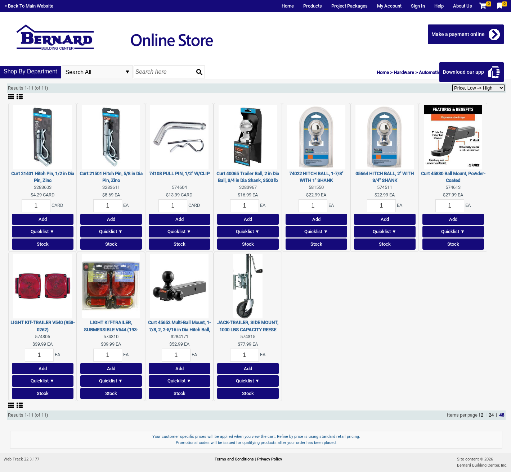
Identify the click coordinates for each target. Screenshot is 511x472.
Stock (43, 244)
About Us (462, 6)
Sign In (418, 6)
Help (439, 6)
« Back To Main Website (29, 6)
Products (312, 6)
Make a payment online (459, 34)
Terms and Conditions (235, 459)
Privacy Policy (269, 459)
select (127, 72)
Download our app (464, 72)
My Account (389, 6)
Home (288, 6)
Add (43, 219)
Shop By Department (30, 71)
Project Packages (349, 6)
